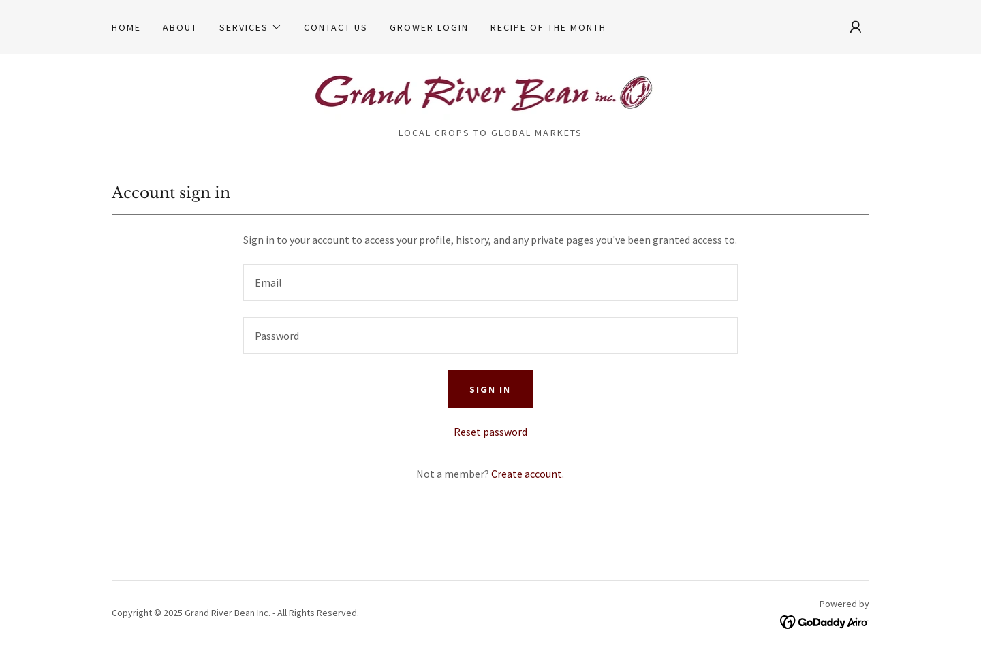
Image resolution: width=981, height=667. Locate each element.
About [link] (180, 27)
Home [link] (126, 27)
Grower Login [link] (429, 27)
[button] (250, 27)
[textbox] (490, 282)
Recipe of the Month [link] (548, 27)
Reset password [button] (490, 431)
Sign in (490, 389)
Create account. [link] (527, 474)
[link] (490, 94)
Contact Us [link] (336, 27)
